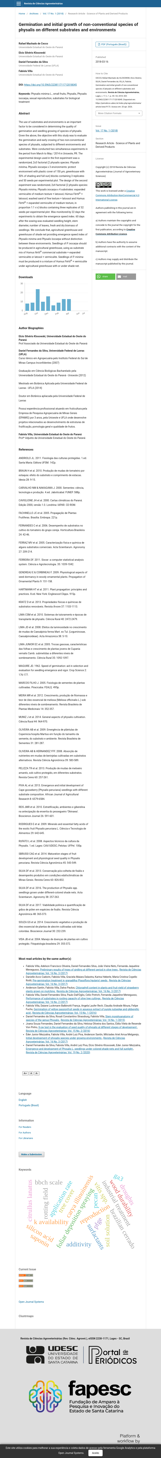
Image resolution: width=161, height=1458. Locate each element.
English (23, 1099)
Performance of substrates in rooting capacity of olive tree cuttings (63, 998)
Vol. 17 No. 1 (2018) (53, 13)
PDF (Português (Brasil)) (113, 44)
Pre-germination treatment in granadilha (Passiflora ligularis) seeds (70, 980)
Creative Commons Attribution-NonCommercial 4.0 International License (117, 195)
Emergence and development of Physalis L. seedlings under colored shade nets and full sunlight (79, 1048)
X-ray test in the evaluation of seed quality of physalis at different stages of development (87, 1027)
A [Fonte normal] (31, 1073)
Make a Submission (31, 1154)
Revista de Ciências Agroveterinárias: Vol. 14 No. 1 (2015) (93, 1020)
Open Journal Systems (31, 1301)
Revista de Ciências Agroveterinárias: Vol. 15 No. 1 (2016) (64, 1012)
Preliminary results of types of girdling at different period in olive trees (79, 969)
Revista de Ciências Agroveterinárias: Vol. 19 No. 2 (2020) (58, 1052)
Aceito (95, 1453)
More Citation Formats (109, 113)
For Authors (25, 1132)
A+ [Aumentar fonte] (25, 1073)
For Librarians (26, 1138)
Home (22, 13)
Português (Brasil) (29, 1105)
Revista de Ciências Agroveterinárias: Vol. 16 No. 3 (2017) (88, 991)
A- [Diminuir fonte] (37, 1073)
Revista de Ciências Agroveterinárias (43, 3)
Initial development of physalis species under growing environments (64, 1038)
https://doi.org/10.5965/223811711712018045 (50, 84)
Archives (33, 13)
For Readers (25, 1127)
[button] (105, 276)
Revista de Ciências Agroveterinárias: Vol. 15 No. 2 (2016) (58, 1030)
